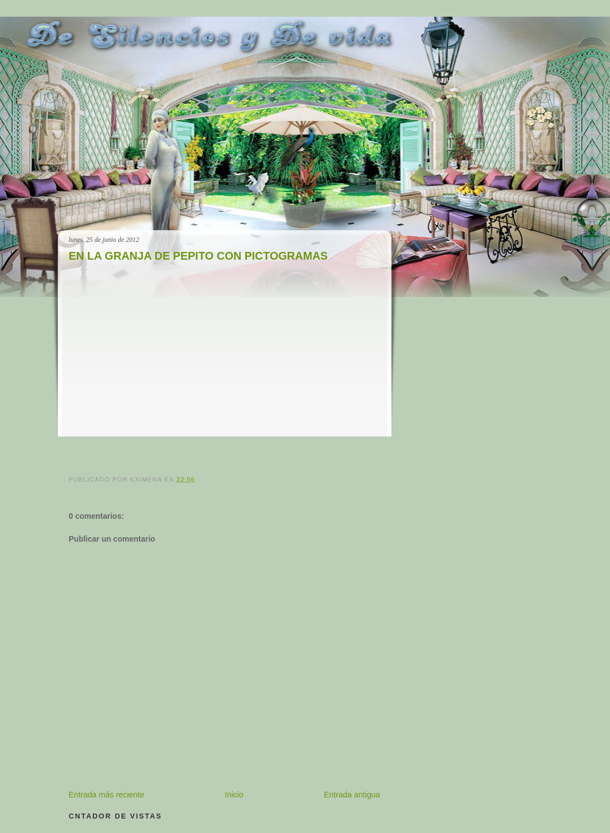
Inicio (234, 794)
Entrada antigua (352, 794)
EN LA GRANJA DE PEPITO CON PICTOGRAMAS (198, 256)
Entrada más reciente (107, 794)
